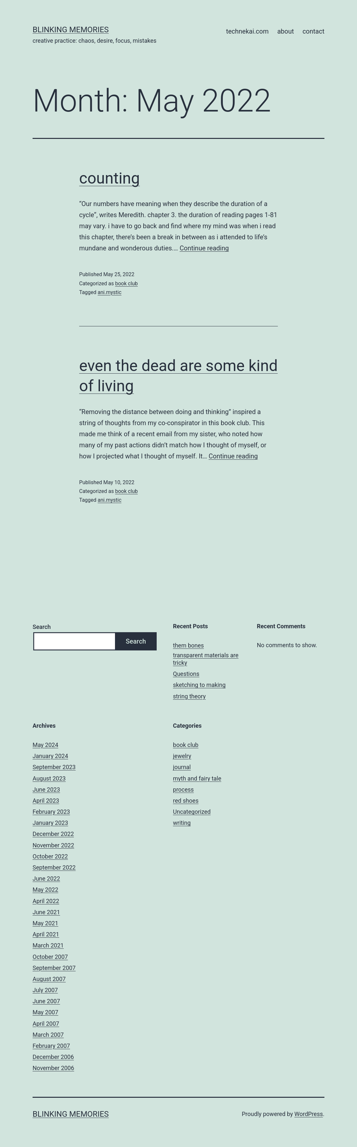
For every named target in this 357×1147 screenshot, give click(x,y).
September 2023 (54, 767)
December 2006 (53, 1056)
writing (182, 822)
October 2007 (50, 956)
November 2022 (53, 845)
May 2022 (45, 889)
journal (182, 767)
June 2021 (46, 912)
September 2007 (54, 967)
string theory (189, 696)
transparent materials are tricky (205, 659)
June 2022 (46, 878)
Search (42, 626)
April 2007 (46, 1023)
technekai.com (247, 31)
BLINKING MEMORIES (71, 29)
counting (109, 178)
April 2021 (46, 934)
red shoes (185, 800)
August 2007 (49, 979)
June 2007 (46, 1001)
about (285, 31)
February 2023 (51, 811)
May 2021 (45, 923)
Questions (186, 673)
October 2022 (50, 856)
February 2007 (51, 1045)
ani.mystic (109, 292)
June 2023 (46, 789)
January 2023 (50, 822)
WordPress (308, 1113)
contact (313, 31)
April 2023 (46, 800)
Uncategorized (192, 811)
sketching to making (199, 684)
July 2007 (45, 990)
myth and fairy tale (197, 778)
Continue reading (204, 248)
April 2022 (46, 901)
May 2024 (45, 744)
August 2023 (49, 778)
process (183, 789)
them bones (188, 645)
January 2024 (50, 755)
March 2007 (48, 1034)
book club (126, 283)
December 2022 (53, 833)
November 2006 (53, 1068)
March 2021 (48, 945)
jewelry (182, 755)
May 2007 (45, 1012)
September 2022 (54, 867)
